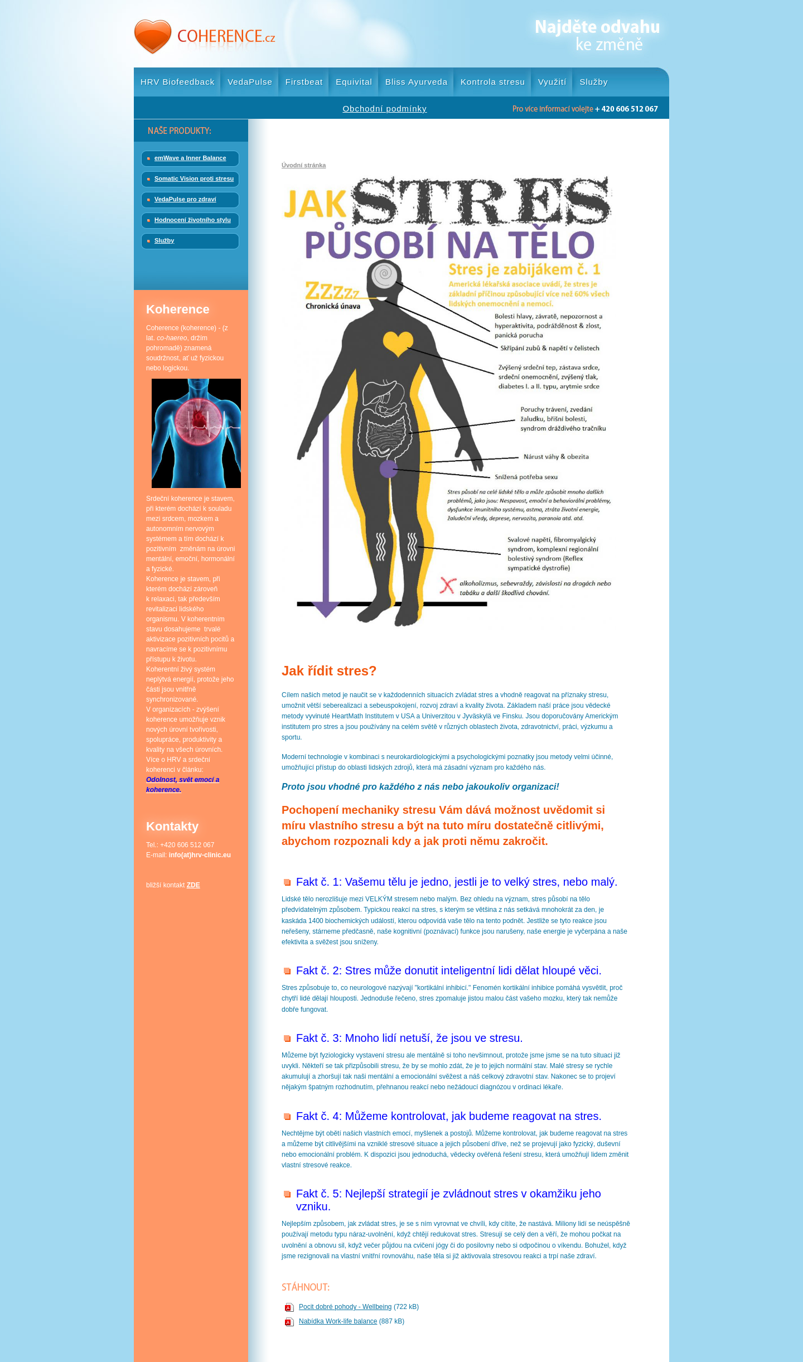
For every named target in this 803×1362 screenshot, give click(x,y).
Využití (552, 81)
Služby (593, 81)
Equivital (354, 81)
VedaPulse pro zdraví (185, 199)
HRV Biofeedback (178, 81)
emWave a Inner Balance (190, 157)
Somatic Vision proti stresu (194, 178)
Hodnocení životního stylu (192, 219)
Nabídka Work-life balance (338, 1321)
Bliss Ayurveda (416, 81)
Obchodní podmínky (384, 108)
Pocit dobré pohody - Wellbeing (345, 1307)
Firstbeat (304, 81)
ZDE (193, 885)
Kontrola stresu (493, 81)
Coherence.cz (204, 33)
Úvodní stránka (304, 165)
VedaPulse (250, 81)
